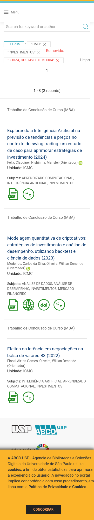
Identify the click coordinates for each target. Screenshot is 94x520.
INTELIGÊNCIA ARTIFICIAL (27, 183)
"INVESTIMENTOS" (24, 52)
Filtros (13, 44)
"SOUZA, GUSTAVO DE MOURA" (33, 60)
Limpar (85, 60)
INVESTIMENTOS (61, 183)
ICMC (28, 168)
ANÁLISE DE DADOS (37, 284)
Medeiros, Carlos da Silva (26, 264)
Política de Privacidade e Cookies (57, 487)
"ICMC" (39, 44)
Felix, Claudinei (18, 162)
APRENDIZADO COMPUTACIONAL (47, 178)
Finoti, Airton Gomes (22, 361)
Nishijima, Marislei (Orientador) (54, 162)
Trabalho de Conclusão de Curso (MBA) (41, 110)
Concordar (43, 509)
